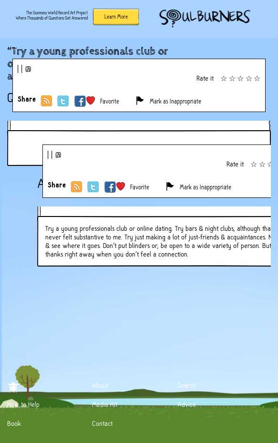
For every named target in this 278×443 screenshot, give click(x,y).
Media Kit (104, 404)
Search (186, 385)
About (100, 385)
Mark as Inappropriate (175, 101)
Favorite (109, 101)
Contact (102, 423)
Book (14, 423)
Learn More (116, 17)
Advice (186, 404)
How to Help (23, 404)
